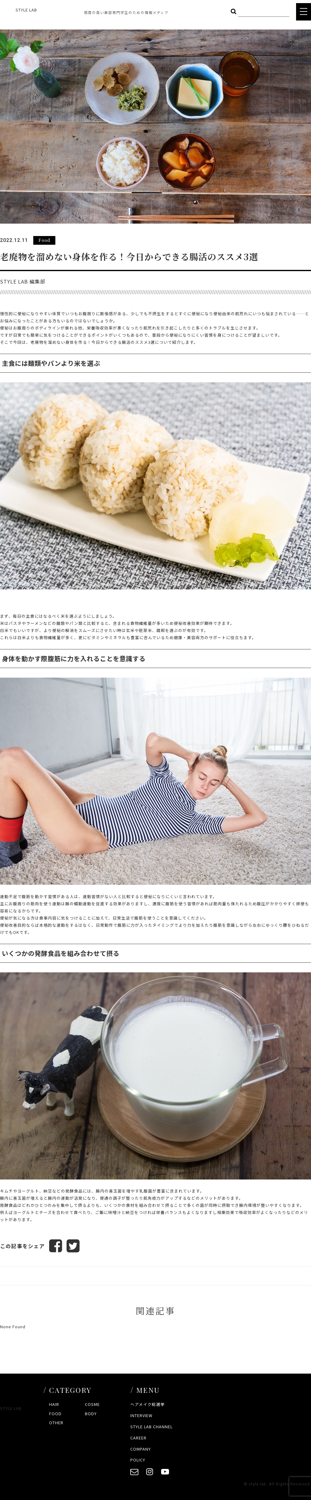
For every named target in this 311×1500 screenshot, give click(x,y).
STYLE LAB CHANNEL (151, 1427)
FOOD (55, 1413)
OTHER (56, 1422)
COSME (92, 1404)
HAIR (54, 1404)
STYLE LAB (26, 10)
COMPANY (140, 1449)
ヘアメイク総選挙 (147, 1404)
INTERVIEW (141, 1415)
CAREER (138, 1438)
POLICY (137, 1460)
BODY (91, 1413)
